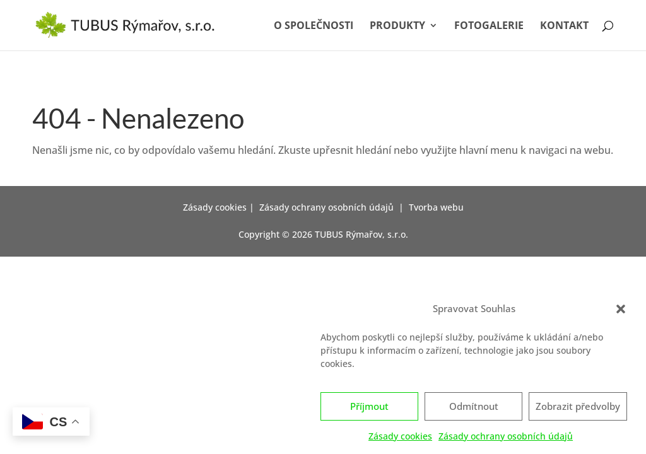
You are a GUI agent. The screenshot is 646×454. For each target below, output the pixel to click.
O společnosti (313, 26)
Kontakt (564, 26)
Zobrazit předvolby (578, 410)
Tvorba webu (436, 207)
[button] (620, 312)
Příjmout (369, 410)
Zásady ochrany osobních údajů (505, 439)
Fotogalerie (489, 26)
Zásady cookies (400, 439)
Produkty (397, 26)
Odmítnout (473, 410)
